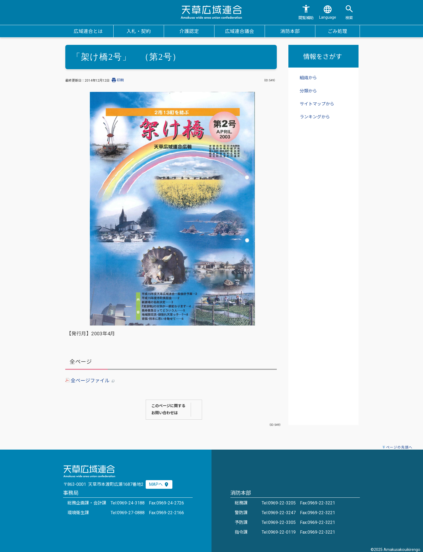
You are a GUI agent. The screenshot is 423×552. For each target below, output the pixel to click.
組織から (308, 77)
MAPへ (159, 484)
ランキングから (315, 116)
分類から (308, 90)
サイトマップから (317, 103)
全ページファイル (89, 380)
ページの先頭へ (399, 447)
